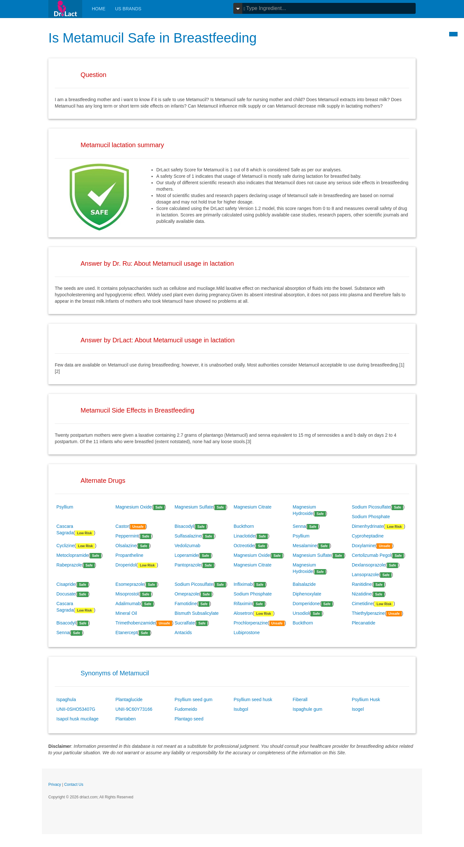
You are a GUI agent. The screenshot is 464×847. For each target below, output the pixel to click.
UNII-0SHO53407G (75, 709)
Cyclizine (65, 545)
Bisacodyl (184, 526)
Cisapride (65, 584)
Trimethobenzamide (135, 622)
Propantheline (129, 555)
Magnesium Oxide (133, 506)
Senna (299, 526)
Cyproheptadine (368, 535)
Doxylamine (363, 545)
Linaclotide (244, 535)
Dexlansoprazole (368, 564)
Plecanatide (363, 622)
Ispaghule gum (307, 709)
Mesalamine (305, 545)
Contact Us (73, 784)
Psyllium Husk (366, 699)
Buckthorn (244, 526)
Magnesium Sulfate (194, 506)
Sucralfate (185, 622)
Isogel (358, 709)
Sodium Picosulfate (371, 506)
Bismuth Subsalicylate (197, 613)
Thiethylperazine (368, 613)
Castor (122, 526)
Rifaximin (243, 603)
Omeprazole (187, 593)
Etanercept (126, 632)
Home (98, 8)
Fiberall (300, 699)
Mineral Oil (126, 613)
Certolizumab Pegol (371, 555)
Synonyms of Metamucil (115, 673)
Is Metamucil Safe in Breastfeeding (152, 37)
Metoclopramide (72, 555)
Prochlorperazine (251, 622)
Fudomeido (186, 709)
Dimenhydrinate (367, 526)
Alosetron (243, 613)
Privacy (54, 784)
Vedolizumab (187, 545)
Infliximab (243, 584)
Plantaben (125, 718)
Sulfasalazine (188, 535)
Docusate (65, 593)
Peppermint (127, 535)
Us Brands (128, 8)
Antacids (183, 632)
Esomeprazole (129, 584)
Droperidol (125, 564)
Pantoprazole (188, 564)
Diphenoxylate (307, 593)
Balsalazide (304, 584)
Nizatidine (362, 593)
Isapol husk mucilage (77, 718)
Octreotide (244, 545)
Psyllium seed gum (194, 699)
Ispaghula (66, 699)
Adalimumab (127, 603)
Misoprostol (127, 593)
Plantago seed (189, 718)
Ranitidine (362, 584)
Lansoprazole (365, 574)
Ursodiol (301, 613)
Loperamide (186, 555)
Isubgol (241, 709)
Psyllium (64, 506)
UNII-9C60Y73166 (133, 709)
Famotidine (186, 603)
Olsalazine (125, 545)
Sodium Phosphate (371, 516)
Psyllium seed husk (253, 699)
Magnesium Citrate (253, 506)
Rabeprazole (69, 564)
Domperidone (306, 603)
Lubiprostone (247, 632)
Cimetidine (362, 603)
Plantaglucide (128, 699)
